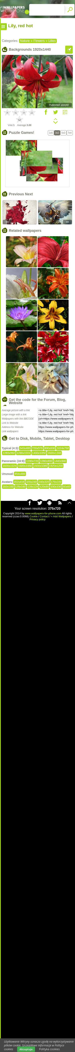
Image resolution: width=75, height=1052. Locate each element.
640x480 (25, 448)
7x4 (70, 132)
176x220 (56, 481)
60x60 (66, 486)
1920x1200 (56, 465)
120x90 (44, 486)
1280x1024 (23, 453)
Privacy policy (37, 519)
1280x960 (9, 453)
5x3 (63, 132)
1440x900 (60, 461)
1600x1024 (9, 465)
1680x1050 (25, 465)
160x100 (8, 486)
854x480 (20, 473)
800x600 (49, 448)
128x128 (32, 486)
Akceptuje (26, 1049)
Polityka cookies (49, 1049)
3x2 (57, 132)
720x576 (37, 448)
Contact (44, 516)
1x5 (51, 132)
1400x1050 (39, 453)
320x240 (31, 481)
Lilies (52, 40)
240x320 (43, 481)
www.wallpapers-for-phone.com (43, 513)
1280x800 (46, 461)
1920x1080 (40, 465)
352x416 (19, 481)
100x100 (55, 486)
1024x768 (63, 448)
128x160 (20, 486)
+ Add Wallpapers (61, 516)
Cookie (34, 516)
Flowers (39, 40)
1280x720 (32, 461)
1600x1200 (54, 453)
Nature (25, 40)
